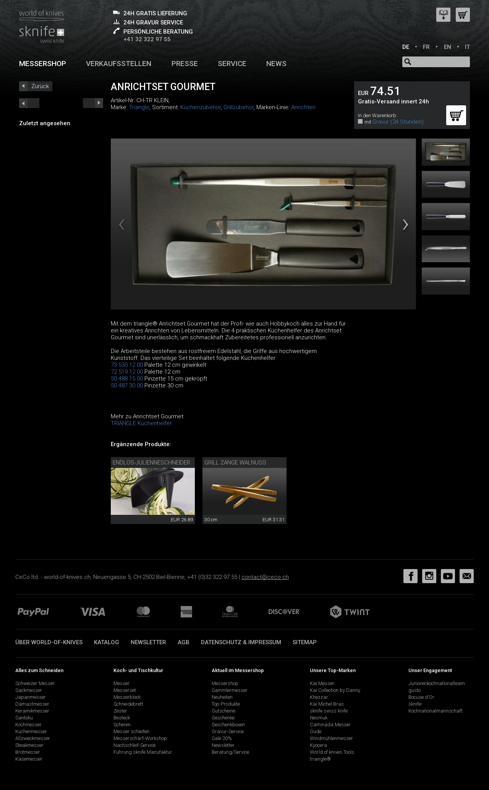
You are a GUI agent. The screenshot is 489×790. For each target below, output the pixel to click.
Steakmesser (29, 745)
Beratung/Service (230, 752)
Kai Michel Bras (327, 704)
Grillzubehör (238, 107)
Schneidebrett (128, 704)
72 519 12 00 (127, 371)
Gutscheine (223, 711)
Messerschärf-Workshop (140, 738)
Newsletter (148, 642)
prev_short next (93, 103)
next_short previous (29, 103)
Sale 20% (222, 738)
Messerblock (127, 697)
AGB (183, 642)
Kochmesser (28, 724)
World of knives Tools (332, 752)
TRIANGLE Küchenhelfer (141, 423)
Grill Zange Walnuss (235, 462)
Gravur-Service (228, 731)
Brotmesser (27, 752)
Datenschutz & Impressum (241, 642)
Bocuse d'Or (421, 697)
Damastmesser (32, 704)
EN (447, 47)
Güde (315, 731)
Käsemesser (28, 759)
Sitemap (305, 642)
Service (232, 63)
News (276, 63)
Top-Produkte (226, 704)
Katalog (106, 642)
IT (467, 47)
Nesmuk (318, 718)
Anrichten (303, 107)
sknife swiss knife (329, 711)
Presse (185, 63)
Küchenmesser (31, 731)
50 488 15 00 (127, 378)
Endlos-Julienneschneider (151, 462)
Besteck (121, 718)
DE (405, 47)
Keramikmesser (32, 711)
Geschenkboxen (228, 724)
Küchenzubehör (200, 107)
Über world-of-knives (49, 642)
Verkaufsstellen (118, 63)
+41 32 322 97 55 (147, 39)
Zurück (40, 86)
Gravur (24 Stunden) (398, 121)
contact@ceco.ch (265, 577)
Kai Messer (322, 683)
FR (426, 47)
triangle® (320, 759)
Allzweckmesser (32, 738)
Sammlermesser (230, 690)
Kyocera (318, 745)
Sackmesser (28, 690)
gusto (414, 690)
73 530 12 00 (127, 364)
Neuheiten (222, 697)
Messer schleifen (131, 731)
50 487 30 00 (127, 385)
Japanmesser (30, 697)
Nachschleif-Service (134, 745)
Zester (120, 711)
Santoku (24, 718)
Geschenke (223, 718)
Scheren (122, 724)
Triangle (139, 107)
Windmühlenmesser (331, 738)
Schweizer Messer (35, 683)
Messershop (42, 63)
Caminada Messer (330, 724)
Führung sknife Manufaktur (142, 752)
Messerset (124, 690)
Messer (121, 683)
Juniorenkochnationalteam (436, 683)
